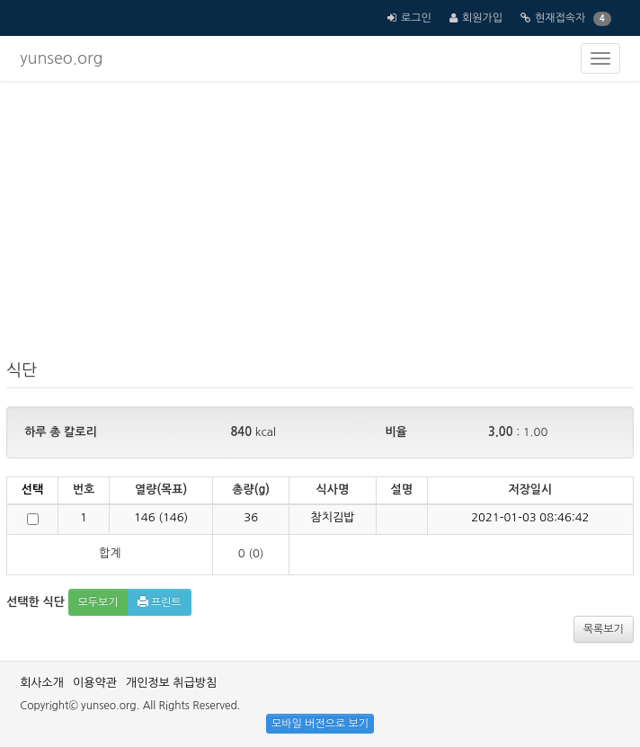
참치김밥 (333, 517)
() (161, 517)
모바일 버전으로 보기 (320, 723)
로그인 (416, 18)
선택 (32, 489)
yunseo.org (61, 58)
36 (251, 517)
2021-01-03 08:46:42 (530, 517)
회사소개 (42, 683)
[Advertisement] (320, 225)
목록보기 (603, 629)
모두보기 (98, 602)
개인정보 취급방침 (171, 683)
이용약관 (95, 683)
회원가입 (482, 18)
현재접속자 (560, 18)
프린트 (160, 602)
